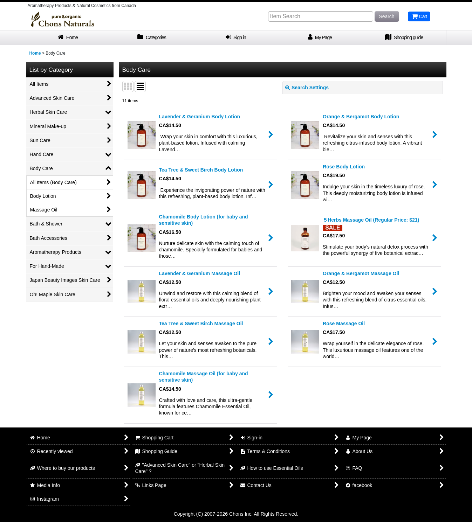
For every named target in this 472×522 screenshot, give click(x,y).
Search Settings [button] (307, 87)
